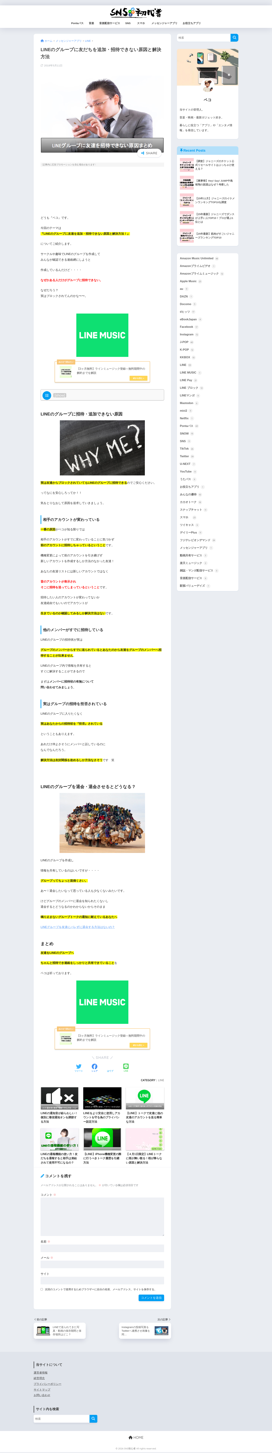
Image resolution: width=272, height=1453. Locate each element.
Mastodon (189, 406)
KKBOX (188, 359)
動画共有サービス (194, 561)
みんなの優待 (191, 499)
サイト (45, 1274)
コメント (48, 1195)
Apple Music (191, 282)
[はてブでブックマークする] (110, 1068)
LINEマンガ (190, 398)
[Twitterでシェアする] (79, 1068)
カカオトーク (191, 506)
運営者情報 (41, 1373)
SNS (128, 23)
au (184, 289)
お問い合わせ (42, 1395)
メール (47, 1258)
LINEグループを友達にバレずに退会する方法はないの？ (78, 927)
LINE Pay (189, 382)
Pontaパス (77, 23)
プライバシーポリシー (47, 1384)
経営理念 (39, 1378)
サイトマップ (42, 1390)
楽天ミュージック (194, 568)
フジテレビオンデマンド (199, 545)
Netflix (187, 421)
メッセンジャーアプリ (164, 23)
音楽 (91, 23)
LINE (161, 1080)
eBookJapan (191, 320)
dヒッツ (188, 313)
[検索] (234, 38)
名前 (45, 1242)
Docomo (188, 305)
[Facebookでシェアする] (94, 1068)
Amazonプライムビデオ (198, 266)
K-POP (187, 351)
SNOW (187, 437)
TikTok (187, 452)
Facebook (189, 328)
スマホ (142, 23)
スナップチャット (194, 514)
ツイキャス (190, 530)
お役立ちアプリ (192, 23)
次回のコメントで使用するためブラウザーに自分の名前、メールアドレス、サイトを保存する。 (101, 1289)
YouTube (188, 475)
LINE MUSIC (191, 375)
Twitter (187, 460)
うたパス (188, 483)
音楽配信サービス (109, 23)
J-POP (187, 344)
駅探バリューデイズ (196, 592)
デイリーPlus (191, 537)
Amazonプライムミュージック (203, 274)
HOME (136, 1438)
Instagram (189, 336)
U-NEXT (188, 468)
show (60, 395)
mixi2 (186, 413)
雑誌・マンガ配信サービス (200, 576)
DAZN (186, 297)
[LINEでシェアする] (126, 1069)
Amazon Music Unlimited (200, 259)
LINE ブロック (192, 390)
